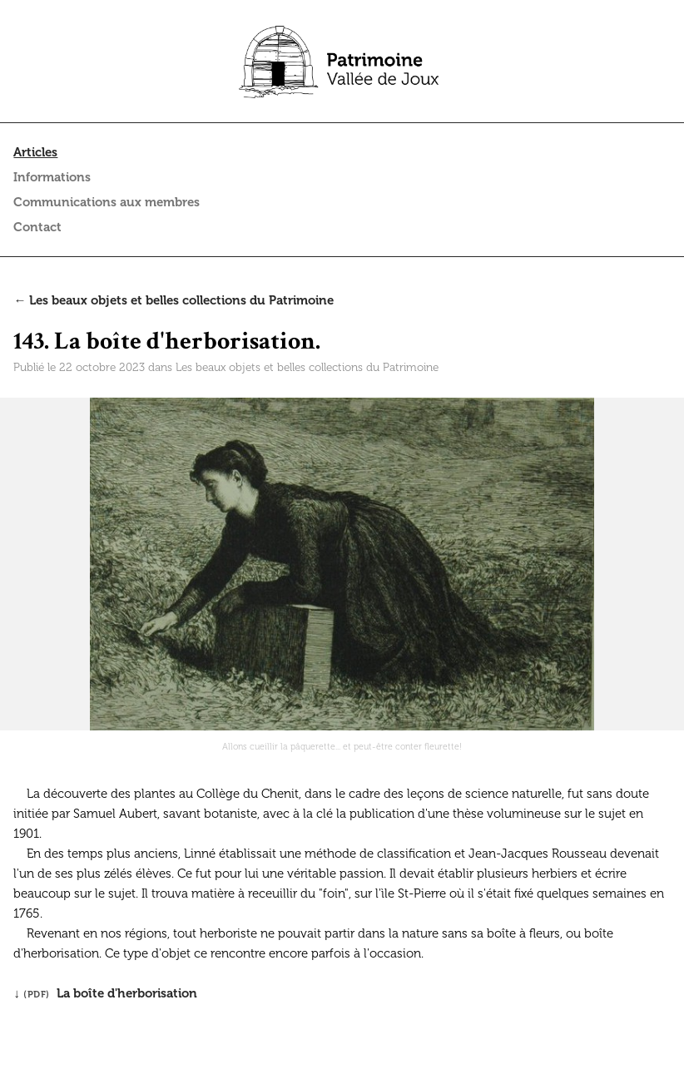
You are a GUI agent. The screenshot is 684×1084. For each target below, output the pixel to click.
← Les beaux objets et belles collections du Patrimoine (173, 300)
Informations (52, 177)
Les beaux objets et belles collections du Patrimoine (307, 367)
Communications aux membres (106, 202)
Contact (37, 227)
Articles (35, 152)
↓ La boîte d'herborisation (105, 993)
